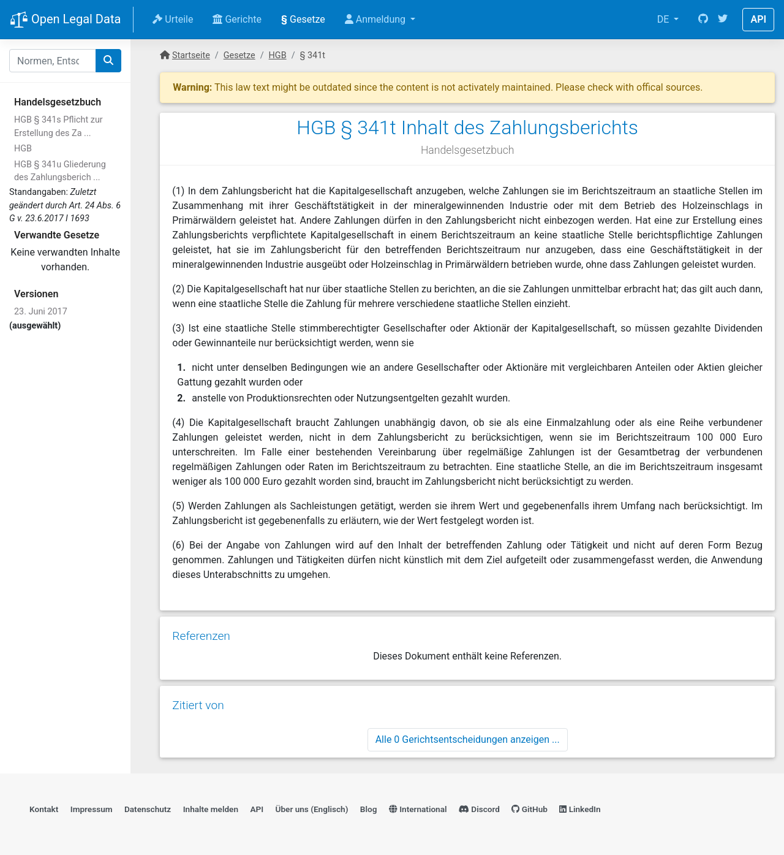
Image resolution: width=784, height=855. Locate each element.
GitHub (529, 809)
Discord (479, 809)
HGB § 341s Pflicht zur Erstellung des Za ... (58, 127)
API (758, 19)
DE (664, 19)
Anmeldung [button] (376, 19)
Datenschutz (147, 809)
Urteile (173, 19)
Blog (368, 809)
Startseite (191, 55)
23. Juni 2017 (40, 311)
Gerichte (237, 19)
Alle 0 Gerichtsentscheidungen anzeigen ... (467, 739)
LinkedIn (579, 809)
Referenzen (201, 636)
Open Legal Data (65, 20)
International (418, 809)
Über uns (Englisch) (312, 809)
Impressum (91, 809)
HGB (23, 148)
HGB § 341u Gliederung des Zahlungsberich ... (60, 171)
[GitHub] (703, 19)
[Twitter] (723, 19)
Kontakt (43, 809)
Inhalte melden (210, 809)
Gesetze (303, 19)
